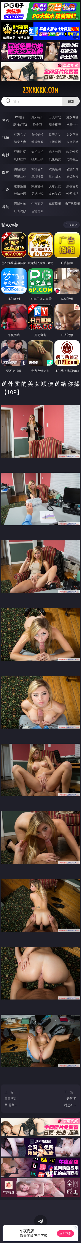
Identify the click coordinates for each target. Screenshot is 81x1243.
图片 (5, 172)
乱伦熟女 (55, 159)
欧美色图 (55, 169)
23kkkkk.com (40, 90)
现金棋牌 (55, 124)
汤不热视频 (72, 204)
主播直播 (55, 142)
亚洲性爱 (20, 152)
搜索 (71, 101)
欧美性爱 (72, 152)
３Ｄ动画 (72, 134)
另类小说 (37, 194)
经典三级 (37, 159)
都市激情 (20, 186)
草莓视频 (55, 204)
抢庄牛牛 (72, 124)
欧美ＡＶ (55, 134)
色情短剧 (37, 211)
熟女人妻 (20, 142)
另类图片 (72, 176)
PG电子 (20, 117)
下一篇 (71, 1099)
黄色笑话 (55, 194)
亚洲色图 (37, 169)
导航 (5, 206)
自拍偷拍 (37, 134)
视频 (5, 137)
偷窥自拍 (20, 169)
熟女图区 (55, 176)
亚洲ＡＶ (20, 134)
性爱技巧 (72, 194)
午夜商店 (37, 204)
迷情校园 (20, 194)
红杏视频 (20, 211)
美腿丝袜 (20, 176)
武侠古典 (72, 186)
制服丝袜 (20, 159)
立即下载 (65, 1233)
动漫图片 (72, 169)
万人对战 (55, 117)
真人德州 (37, 117)
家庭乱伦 (37, 186)
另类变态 (72, 159)
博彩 (5, 120)
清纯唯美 (37, 176)
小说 (5, 189)
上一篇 (11, 1099)
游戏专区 (72, 117)
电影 (5, 154)
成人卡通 (55, 152)
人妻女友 (55, 186)
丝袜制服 (37, 142)
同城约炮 (20, 204)
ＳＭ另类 (72, 142)
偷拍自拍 (37, 152)
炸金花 (37, 124)
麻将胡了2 (20, 124)
